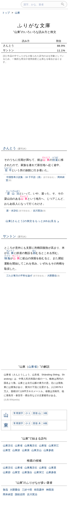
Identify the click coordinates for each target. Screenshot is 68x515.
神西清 (50, 489)
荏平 (8, 170)
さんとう (14, 148)
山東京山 (36, 450)
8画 (45, 423)
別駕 (55, 159)
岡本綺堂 (8, 494)
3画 (45, 413)
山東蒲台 (27, 472)
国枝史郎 (20, 494)
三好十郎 (27, 489)
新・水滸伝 (12, 210)
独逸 (7, 258)
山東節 (16, 450)
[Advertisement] (34, 104)
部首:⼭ (37, 413)
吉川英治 (37, 210)
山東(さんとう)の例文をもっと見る (31, 221)
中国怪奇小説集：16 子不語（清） (24, 177)
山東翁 (43, 445)
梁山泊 (13, 193)
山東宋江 (54, 445)
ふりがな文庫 (34, 25)
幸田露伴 (39, 489)
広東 (10, 253)
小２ (28, 423)
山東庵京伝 (30, 445)
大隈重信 (52, 275)
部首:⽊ (37, 423)
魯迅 (5, 489)
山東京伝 (8, 445)
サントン (14, 236)
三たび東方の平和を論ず (19, 275)
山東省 (32, 366)
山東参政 (49, 450)
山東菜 (26, 450)
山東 (46, 159)
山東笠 (7, 450)
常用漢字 (18, 413)
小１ (28, 413)
